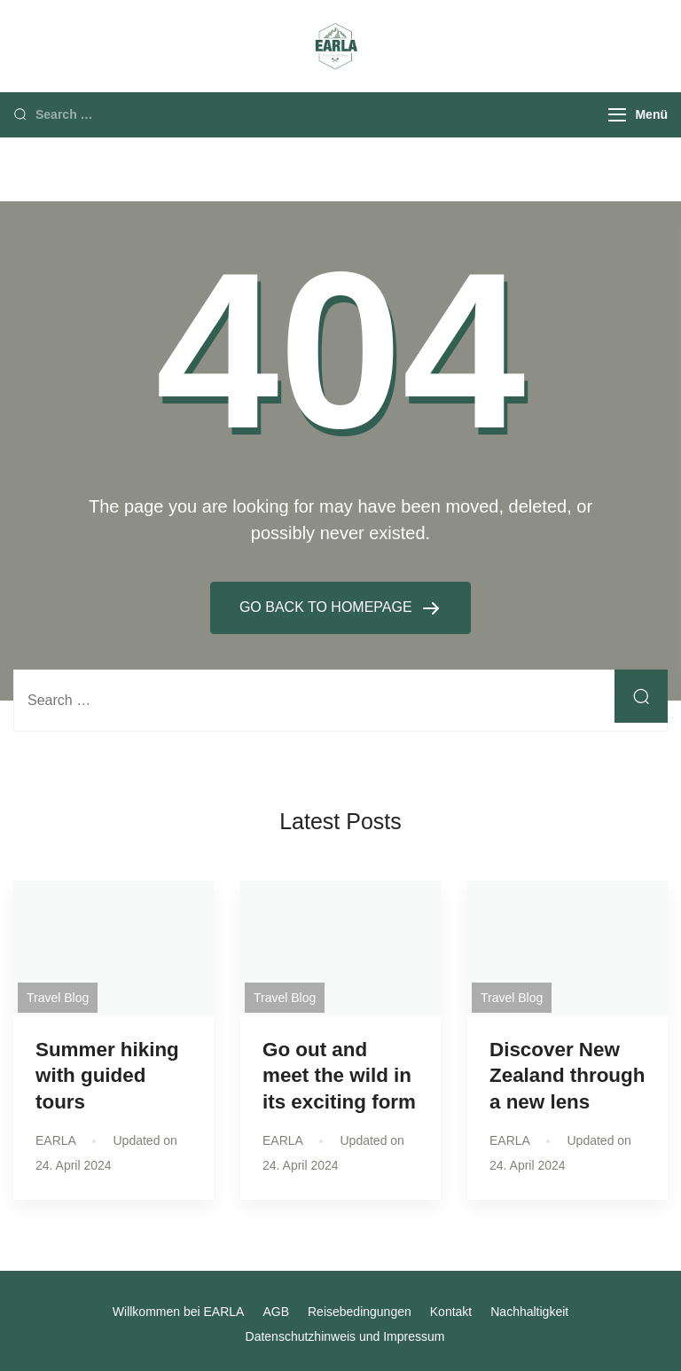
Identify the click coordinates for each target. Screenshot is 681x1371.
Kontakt (451, 1311)
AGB (275, 1311)
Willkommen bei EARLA (179, 1311)
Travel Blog (58, 998)
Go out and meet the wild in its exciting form (339, 1075)
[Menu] (617, 114)
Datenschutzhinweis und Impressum (345, 1336)
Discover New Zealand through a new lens (567, 1075)
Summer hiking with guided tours (107, 1075)
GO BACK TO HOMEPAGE (327, 607)
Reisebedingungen (359, 1311)
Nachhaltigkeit (529, 1311)
